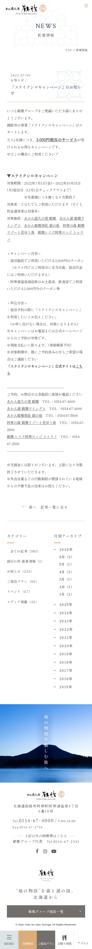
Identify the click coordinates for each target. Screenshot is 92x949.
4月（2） (66, 571)
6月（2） (66, 556)
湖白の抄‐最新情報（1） (26, 561)
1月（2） (66, 594)
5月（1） (66, 564)
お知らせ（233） (20, 571)
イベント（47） (19, 591)
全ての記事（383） (25, 551)
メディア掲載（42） (23, 601)
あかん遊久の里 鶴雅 (40, 218)
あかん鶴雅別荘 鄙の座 (41, 225)
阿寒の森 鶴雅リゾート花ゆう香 (31, 422)
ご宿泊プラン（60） (23, 581)
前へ (33, 507)
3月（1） (66, 579)
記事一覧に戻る (54, 507)
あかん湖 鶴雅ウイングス (26, 408)
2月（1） (66, 586)
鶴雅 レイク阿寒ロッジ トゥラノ (32, 436)
